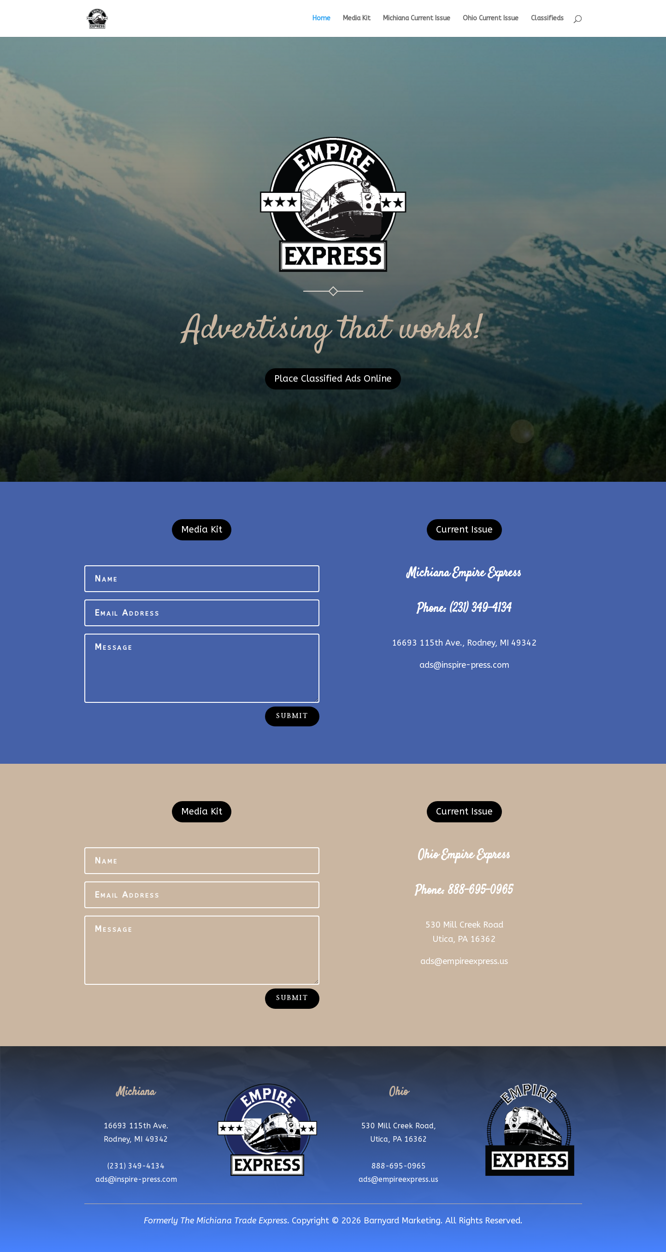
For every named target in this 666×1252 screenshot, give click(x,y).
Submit (292, 716)
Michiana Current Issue (416, 18)
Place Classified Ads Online (333, 378)
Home (321, 18)
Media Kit (357, 18)
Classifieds (547, 18)
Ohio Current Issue (491, 18)
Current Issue (464, 529)
